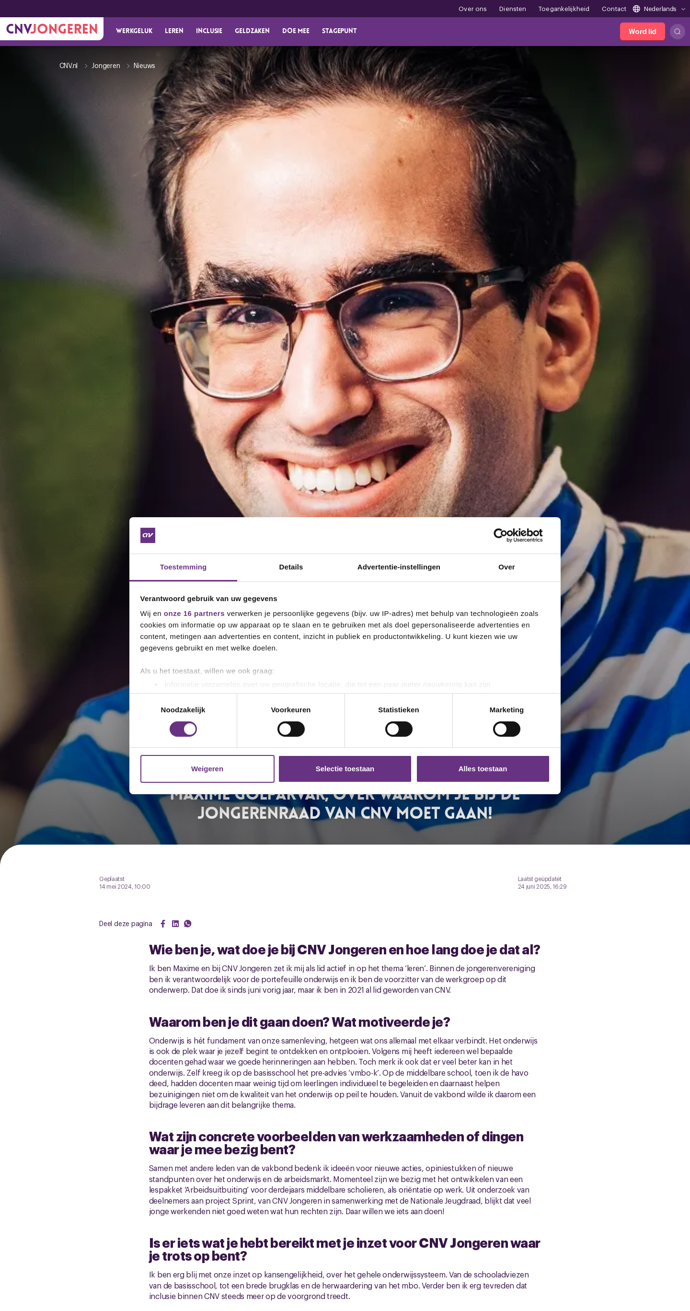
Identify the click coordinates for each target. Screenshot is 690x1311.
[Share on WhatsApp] (188, 924)
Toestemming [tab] (183, 567)
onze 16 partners (194, 613)
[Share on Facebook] (163, 924)
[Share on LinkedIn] (175, 924)
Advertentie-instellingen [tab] (398, 567)
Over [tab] (506, 567)
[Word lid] (642, 32)
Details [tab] (291, 567)
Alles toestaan (483, 769)
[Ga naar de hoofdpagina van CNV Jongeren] (51, 28)
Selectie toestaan (345, 769)
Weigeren (207, 769)
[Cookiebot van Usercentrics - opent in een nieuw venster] (508, 535)
